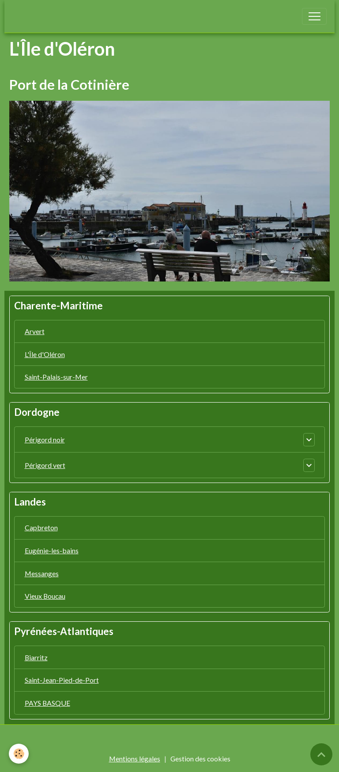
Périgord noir (45, 439)
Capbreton (41, 527)
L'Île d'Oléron (45, 354)
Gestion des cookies (200, 758)
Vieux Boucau (45, 596)
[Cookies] (19, 754)
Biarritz (36, 657)
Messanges (42, 573)
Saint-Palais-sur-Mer (56, 377)
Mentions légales (134, 758)
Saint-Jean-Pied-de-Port (62, 680)
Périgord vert (45, 465)
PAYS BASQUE (47, 703)
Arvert (35, 331)
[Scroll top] (321, 754)
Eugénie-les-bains (52, 550)
